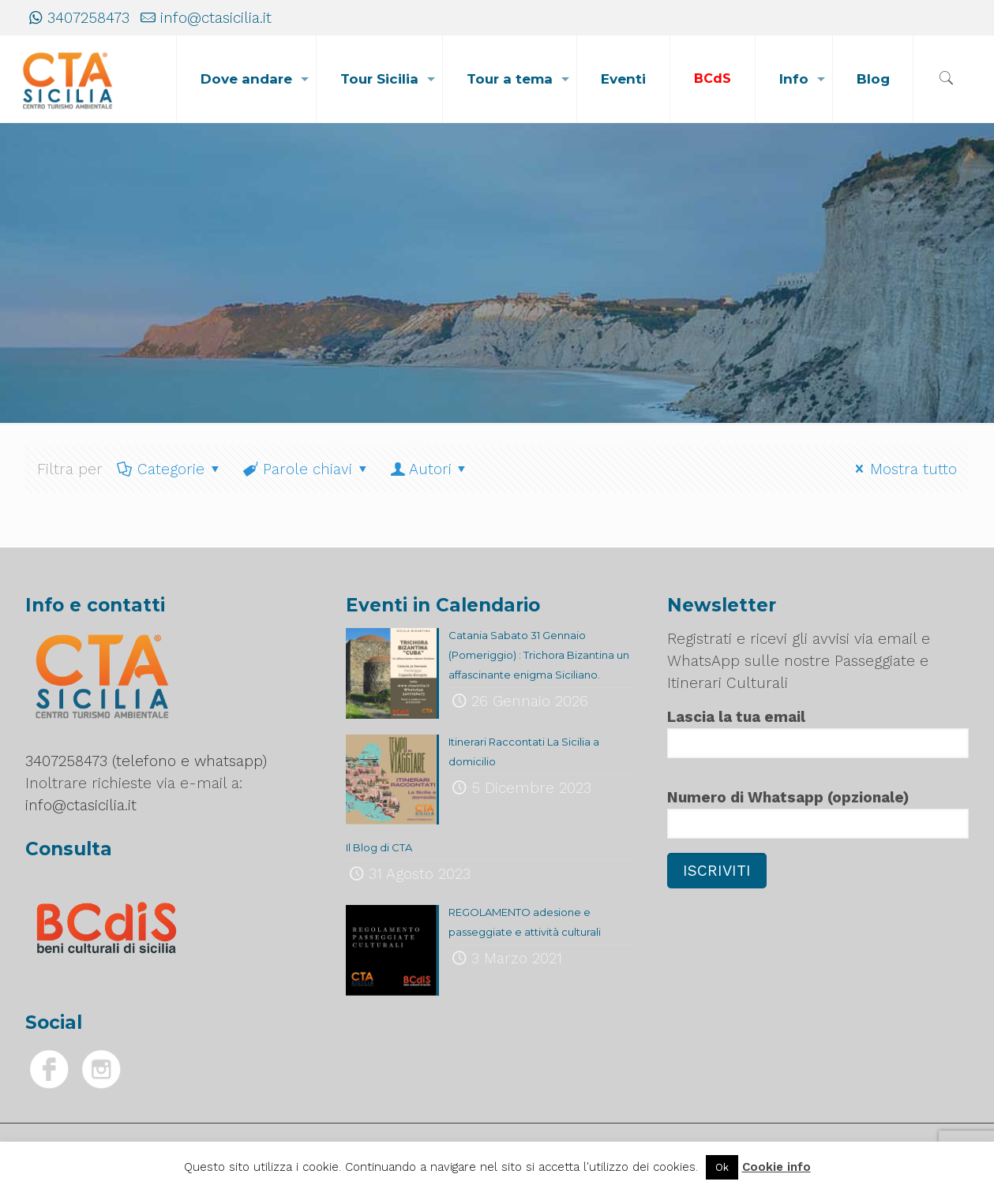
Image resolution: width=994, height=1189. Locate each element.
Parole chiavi (306, 469)
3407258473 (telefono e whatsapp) (146, 761)
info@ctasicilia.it (216, 18)
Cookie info (776, 1167)
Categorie (170, 469)
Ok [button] (722, 1167)
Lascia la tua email (818, 733)
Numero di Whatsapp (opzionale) (818, 813)
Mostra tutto (904, 469)
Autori (430, 469)
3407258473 (88, 18)
